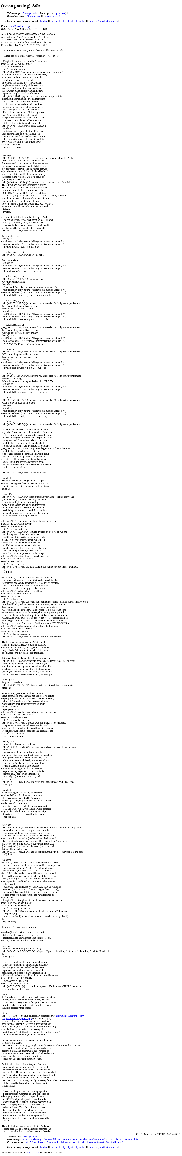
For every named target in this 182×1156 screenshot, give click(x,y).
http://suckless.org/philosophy (70, 1016)
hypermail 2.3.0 (32, 1152)
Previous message (52, 16)
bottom (62, 13)
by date (43, 21)
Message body (30, 13)
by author (80, 21)
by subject (68, 21)
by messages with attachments (103, 21)
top (55, 13)
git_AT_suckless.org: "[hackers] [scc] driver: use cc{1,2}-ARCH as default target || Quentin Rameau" (74, 1142)
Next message (33, 16)
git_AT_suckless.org (19, 26)
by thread (55, 21)
